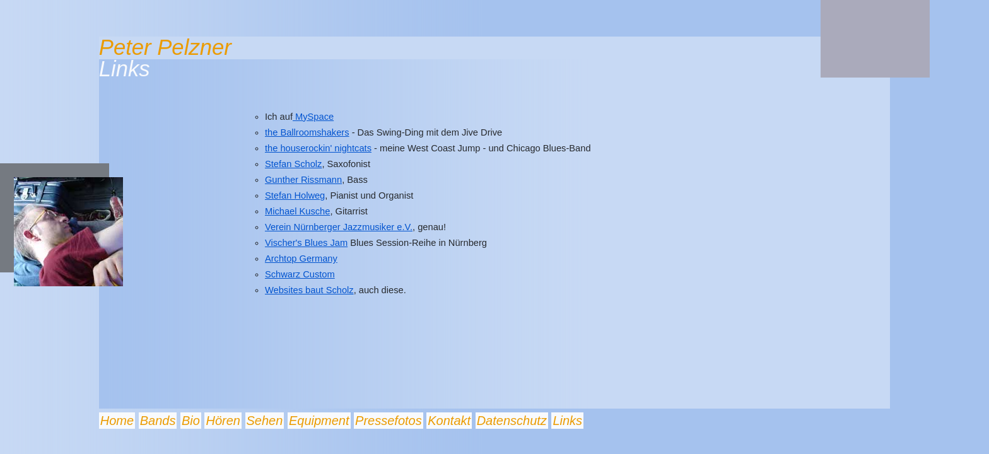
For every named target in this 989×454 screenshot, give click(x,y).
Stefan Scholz (293, 164)
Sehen (265, 421)
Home (117, 421)
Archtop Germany (301, 258)
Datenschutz (512, 421)
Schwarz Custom (300, 274)
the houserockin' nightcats (318, 148)
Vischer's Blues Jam (306, 243)
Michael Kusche (297, 211)
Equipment (319, 421)
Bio (191, 421)
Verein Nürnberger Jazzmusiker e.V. (339, 227)
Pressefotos (388, 421)
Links (567, 421)
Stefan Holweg (295, 195)
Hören (223, 421)
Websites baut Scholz (309, 290)
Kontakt (449, 421)
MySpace (313, 117)
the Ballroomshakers (307, 132)
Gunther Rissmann (303, 180)
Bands (158, 421)
